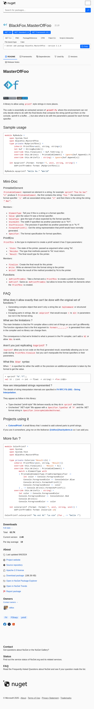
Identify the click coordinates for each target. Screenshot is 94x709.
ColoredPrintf (15, 425)
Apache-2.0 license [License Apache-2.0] (15, 570)
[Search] (88, 10)
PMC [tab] (17, 38)
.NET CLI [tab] (8, 38)
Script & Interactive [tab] (66, 38)
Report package (13, 591)
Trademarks (66, 698)
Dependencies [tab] (43, 56)
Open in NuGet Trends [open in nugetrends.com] (16, 586)
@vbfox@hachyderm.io (61, 430)
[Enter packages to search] (44, 10)
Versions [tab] (72, 56)
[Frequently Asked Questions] (6, 666)
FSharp (14, 617)
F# (6, 617)
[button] (84, 46)
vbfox (11, 608)
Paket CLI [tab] (52, 38)
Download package (15, 575)
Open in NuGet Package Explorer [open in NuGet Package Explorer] (21, 581)
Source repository (14, 565)
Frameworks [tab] (26, 56)
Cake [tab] (22, 42)
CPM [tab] (43, 38)
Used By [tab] (59, 56)
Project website (13, 560)
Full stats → (8, 528)
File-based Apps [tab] (11, 42)
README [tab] (10, 56)
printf (23, 617)
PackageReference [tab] (30, 38)
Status (7, 656)
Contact (8, 646)
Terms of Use (34, 698)
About (23, 698)
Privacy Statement (50, 698)
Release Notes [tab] (12, 62)
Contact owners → (10, 602)
